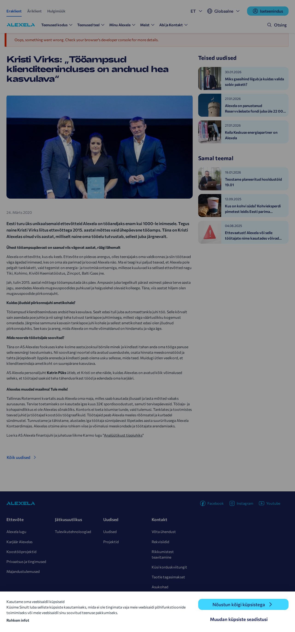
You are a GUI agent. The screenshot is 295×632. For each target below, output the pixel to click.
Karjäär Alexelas (19, 541)
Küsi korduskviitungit (169, 567)
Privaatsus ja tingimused (26, 561)
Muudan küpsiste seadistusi (239, 619)
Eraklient (14, 11)
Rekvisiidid (160, 541)
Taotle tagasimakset (168, 577)
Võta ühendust (164, 531)
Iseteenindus (268, 11)
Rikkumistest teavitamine (163, 554)
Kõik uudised (18, 457)
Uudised (110, 531)
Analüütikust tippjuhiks (123, 435)
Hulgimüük (56, 11)
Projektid (111, 541)
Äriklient (34, 11)
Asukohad (160, 587)
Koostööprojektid (21, 551)
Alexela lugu (16, 531)
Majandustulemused (23, 571)
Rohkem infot (17, 620)
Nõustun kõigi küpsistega (238, 604)
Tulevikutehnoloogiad (73, 531)
